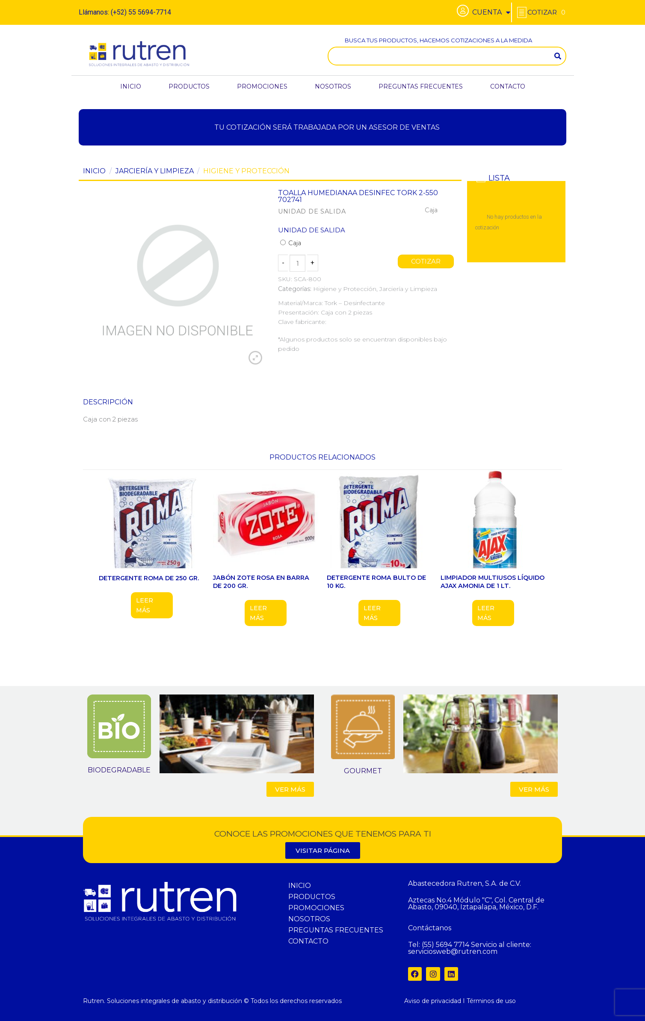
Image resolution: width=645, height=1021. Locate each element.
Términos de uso (491, 1001)
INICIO (130, 86)
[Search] (557, 56)
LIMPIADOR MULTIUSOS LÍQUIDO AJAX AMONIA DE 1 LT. (492, 582)
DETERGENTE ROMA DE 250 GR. (149, 578)
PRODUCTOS (189, 86)
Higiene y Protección (246, 171)
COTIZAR (426, 261)
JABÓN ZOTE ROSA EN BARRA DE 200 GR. (261, 582)
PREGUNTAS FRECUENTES (421, 86)
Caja (290, 243)
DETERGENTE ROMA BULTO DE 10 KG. (376, 582)
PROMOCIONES (262, 86)
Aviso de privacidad (432, 1001)
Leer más (144, 605)
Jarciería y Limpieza (154, 171)
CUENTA (491, 12)
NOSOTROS (333, 86)
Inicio (94, 171)
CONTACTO (507, 86)
